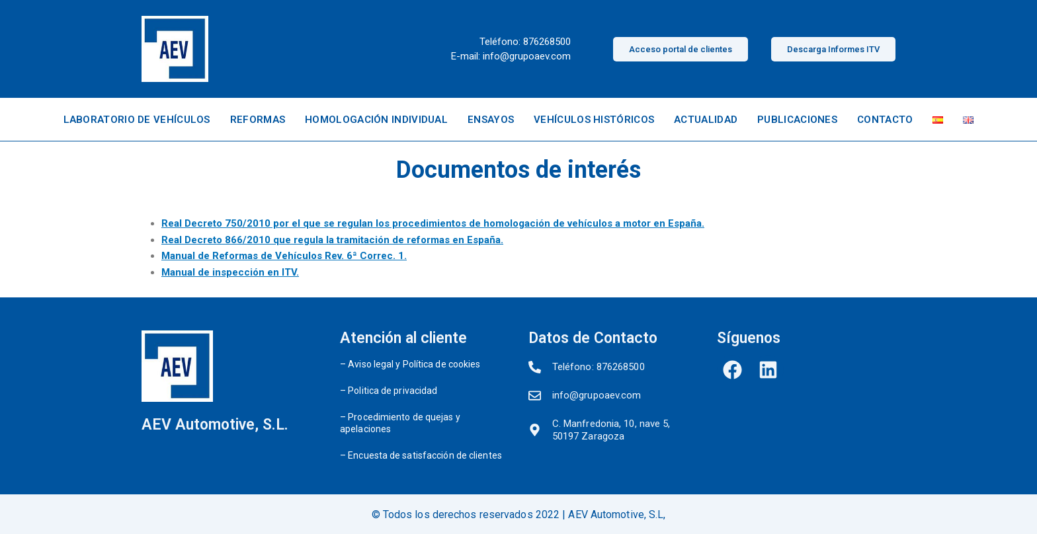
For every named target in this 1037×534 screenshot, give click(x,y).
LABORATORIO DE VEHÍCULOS (136, 120)
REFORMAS (257, 120)
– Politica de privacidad (388, 390)
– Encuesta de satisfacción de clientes (421, 455)
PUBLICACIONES (797, 120)
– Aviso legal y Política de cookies (410, 364)
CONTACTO (885, 120)
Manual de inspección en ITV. (230, 272)
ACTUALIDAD (705, 120)
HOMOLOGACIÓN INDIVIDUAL (376, 120)
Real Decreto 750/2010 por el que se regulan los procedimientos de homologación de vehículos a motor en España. (432, 223)
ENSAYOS (491, 120)
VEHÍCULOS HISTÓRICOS (594, 120)
